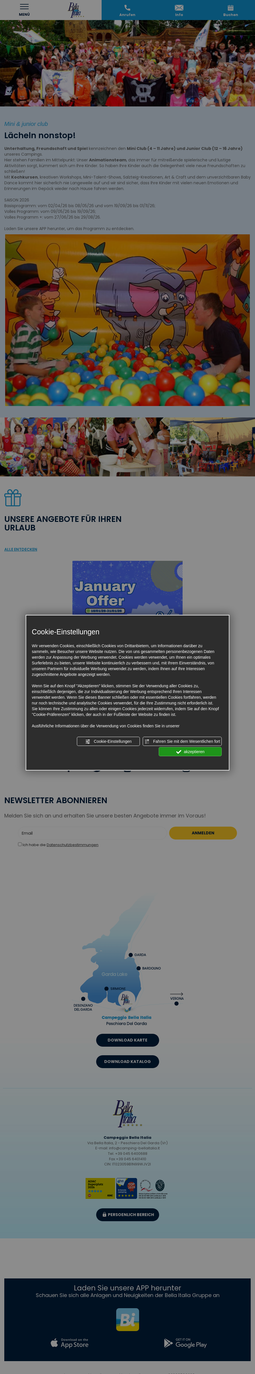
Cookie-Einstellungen (108, 741)
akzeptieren (190, 752)
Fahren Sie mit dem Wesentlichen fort (182, 741)
